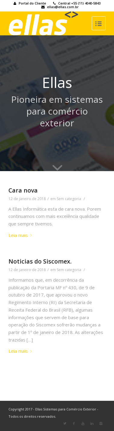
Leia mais (21, 235)
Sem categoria (69, 198)
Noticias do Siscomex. (40, 261)
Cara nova (23, 190)
